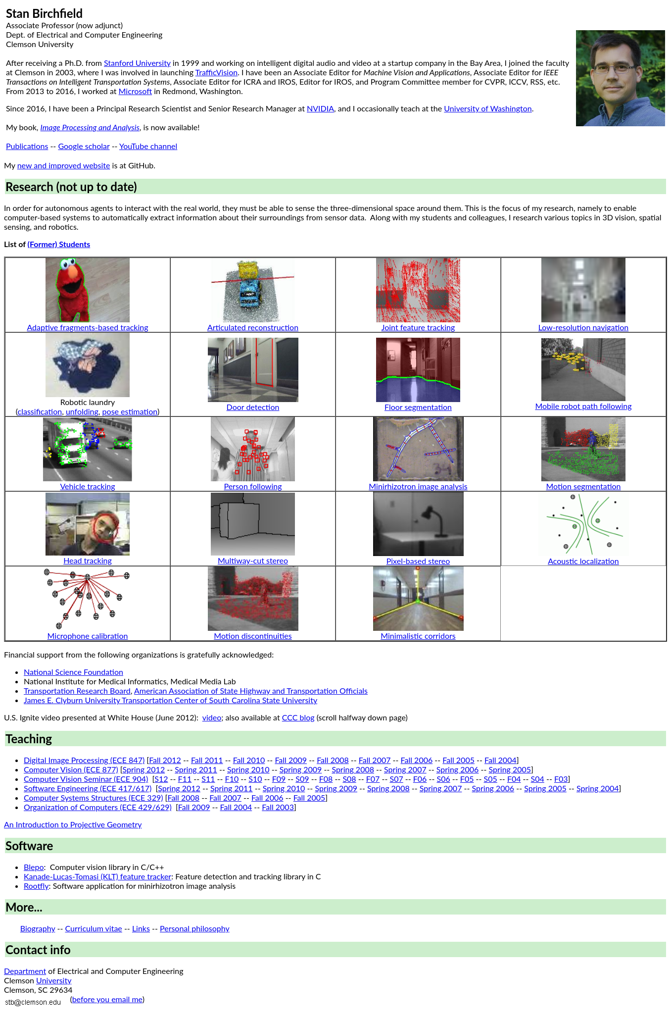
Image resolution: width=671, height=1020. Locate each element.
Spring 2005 (510, 769)
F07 (373, 778)
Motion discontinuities (252, 635)
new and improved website (63, 165)
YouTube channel (148, 146)
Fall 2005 (458, 760)
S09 (302, 778)
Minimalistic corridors (418, 635)
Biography (37, 928)
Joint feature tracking (418, 327)
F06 (420, 778)
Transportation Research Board (77, 690)
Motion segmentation (583, 486)
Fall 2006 (417, 760)
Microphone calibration (88, 635)
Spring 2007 (405, 769)
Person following (253, 486)
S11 (208, 778)
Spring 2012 (144, 769)
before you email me (107, 999)
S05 (490, 778)
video (212, 717)
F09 (279, 778)
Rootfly (36, 885)
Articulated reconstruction (252, 327)
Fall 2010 (249, 760)
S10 (255, 778)
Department (25, 970)
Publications (27, 146)
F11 (185, 778)
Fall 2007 (375, 760)
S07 (396, 778)
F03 (561, 778)
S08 (349, 778)
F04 (514, 778)
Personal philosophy (195, 928)
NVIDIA (320, 108)
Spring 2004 (597, 788)
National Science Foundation (73, 671)
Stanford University (137, 62)
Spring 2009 (301, 769)
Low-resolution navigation (583, 327)
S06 (443, 778)
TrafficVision (216, 72)
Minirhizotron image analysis (418, 486)
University (53, 980)
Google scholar (83, 146)
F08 (326, 778)
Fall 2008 (333, 760)
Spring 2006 (457, 769)
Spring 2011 (196, 769)
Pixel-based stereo (418, 560)
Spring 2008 (353, 769)
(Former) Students (59, 244)
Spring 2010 (248, 769)
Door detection (253, 406)
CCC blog (298, 717)
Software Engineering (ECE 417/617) (87, 788)
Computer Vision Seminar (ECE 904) (86, 778)
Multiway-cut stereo (253, 560)
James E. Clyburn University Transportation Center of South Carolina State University (170, 700)
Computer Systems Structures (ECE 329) (93, 797)
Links (141, 928)
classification (40, 411)
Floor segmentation (418, 406)
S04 (537, 778)
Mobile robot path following (583, 405)
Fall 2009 (291, 760)
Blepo (34, 866)
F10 (232, 778)
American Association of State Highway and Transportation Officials (251, 690)
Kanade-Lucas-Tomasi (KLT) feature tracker (97, 876)
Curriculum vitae (93, 928)
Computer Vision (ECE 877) (71, 769)
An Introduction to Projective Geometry (73, 824)
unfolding (82, 411)
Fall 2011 (207, 760)
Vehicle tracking (87, 486)
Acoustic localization (583, 560)
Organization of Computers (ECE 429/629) (98, 807)
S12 (161, 778)
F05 (467, 778)
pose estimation (129, 411)
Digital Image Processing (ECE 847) (84, 760)
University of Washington (487, 108)
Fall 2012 (165, 760)
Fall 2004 (500, 760)
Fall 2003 (278, 807)
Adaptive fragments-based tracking (87, 327)
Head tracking (87, 560)
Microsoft (135, 91)
